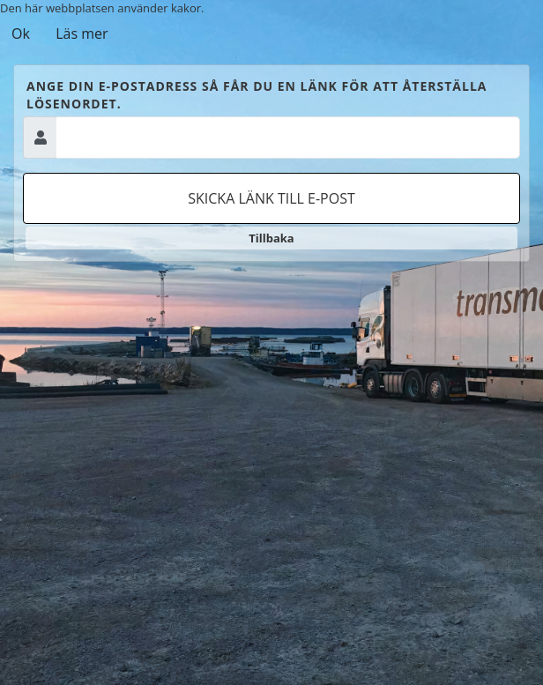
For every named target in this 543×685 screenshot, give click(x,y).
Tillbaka (271, 238)
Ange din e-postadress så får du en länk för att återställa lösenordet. (256, 95)
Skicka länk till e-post (271, 198)
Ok (20, 33)
